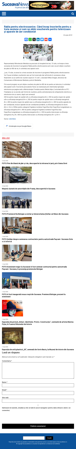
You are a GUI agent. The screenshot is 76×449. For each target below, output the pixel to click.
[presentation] (17, 418)
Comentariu (7, 361)
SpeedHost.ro (43, 443)
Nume (4, 382)
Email (4, 390)
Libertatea (12, 119)
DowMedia (57, 443)
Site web (5, 398)
